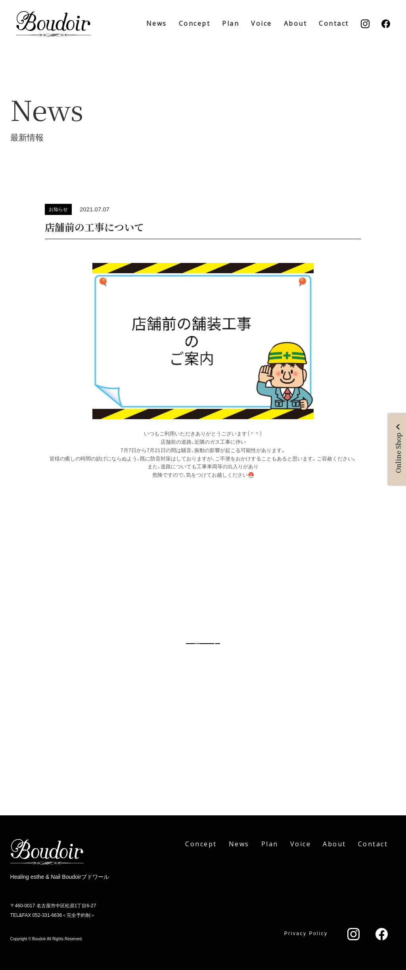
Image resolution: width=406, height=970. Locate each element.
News (156, 23)
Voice (261, 23)
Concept (195, 23)
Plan (230, 23)
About (295, 23)
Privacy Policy (306, 933)
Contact (334, 23)
